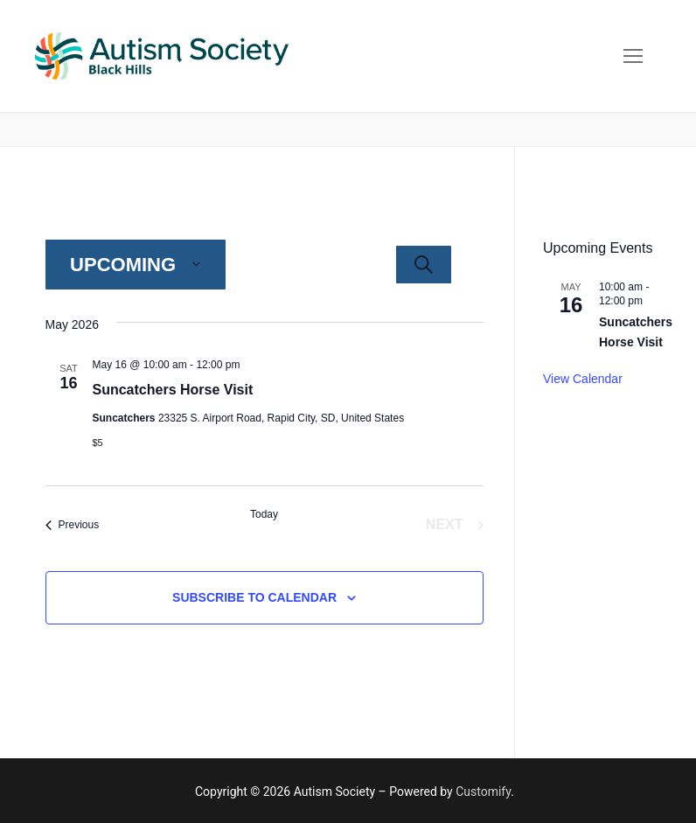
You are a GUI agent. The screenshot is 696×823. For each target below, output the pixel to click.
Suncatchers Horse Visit (173, 389)
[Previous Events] (72, 525)
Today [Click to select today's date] (264, 514)
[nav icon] (633, 56)
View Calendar (583, 379)
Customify (483, 792)
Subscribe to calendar (254, 597)
